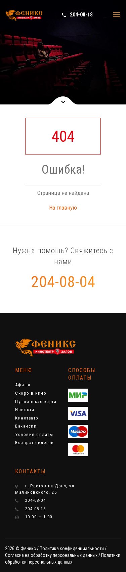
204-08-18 (77, 14)
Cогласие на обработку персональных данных (51, 555)
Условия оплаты (34, 434)
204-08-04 (63, 282)
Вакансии (26, 426)
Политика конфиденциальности (72, 548)
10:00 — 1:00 (33, 517)
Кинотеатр (27, 418)
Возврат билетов (34, 442)
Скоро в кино (30, 393)
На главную (63, 207)
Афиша (23, 384)
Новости (25, 409)
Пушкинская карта (35, 401)
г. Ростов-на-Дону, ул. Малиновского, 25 (45, 489)
